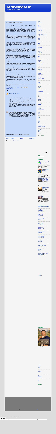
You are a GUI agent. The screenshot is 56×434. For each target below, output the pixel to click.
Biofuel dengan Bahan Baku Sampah (45, 196)
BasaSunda (40, 33)
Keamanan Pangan (41, 228)
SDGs (39, 116)
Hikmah (39, 57)
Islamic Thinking (40, 64)
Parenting (39, 99)
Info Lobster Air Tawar (41, 220)
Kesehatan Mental (41, 78)
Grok (38, 375)
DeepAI (39, 370)
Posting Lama (32, 138)
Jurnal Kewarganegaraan (42, 224)
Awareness (40, 27)
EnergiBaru (40, 48)
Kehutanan (39, 73)
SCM (38, 114)
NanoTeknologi (40, 91)
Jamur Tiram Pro (40, 223)
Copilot (39, 368)
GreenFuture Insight (41, 218)
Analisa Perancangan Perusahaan (43, 206)
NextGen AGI (40, 241)
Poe (38, 381)
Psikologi (39, 108)
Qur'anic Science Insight (42, 245)
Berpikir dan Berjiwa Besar (42, 34)
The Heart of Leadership (42, 255)
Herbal (39, 56)
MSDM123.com (40, 240)
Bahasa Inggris (40, 31)
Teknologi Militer (40, 129)
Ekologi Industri (40, 214)
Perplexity (39, 379)
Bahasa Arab (40, 30)
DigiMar (39, 39)
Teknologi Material (41, 127)
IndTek (39, 61)
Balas (10, 107)
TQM (38, 131)
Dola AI (39, 372)
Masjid (39, 87)
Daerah (39, 38)
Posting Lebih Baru (10, 138)
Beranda (22, 138)
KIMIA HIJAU (40, 232)
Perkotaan (39, 101)
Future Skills (40, 52)
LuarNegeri (40, 86)
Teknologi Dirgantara (41, 126)
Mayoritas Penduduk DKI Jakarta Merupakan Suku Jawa (45, 170)
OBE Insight (40, 242)
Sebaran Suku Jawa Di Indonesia (45, 188)
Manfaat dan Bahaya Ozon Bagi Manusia (45, 161)
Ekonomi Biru (40, 47)
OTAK (39, 96)
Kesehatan (11, 88)
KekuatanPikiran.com (41, 229)
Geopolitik (39, 53)
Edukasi (39, 42)
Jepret (39, 68)
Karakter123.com (40, 227)
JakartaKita (40, 66)
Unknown (10, 93)
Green (39, 55)
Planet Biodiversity (41, 244)
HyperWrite (40, 376)
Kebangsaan (40, 70)
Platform (39, 105)
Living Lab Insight (41, 237)
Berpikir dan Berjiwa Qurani (42, 35)
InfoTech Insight (40, 222)
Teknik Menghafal (41, 254)
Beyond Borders (40, 207)
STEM (39, 121)
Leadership (40, 83)
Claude (39, 367)
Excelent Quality (40, 215)
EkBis (39, 43)
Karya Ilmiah (40, 69)
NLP (38, 92)
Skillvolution (40, 249)
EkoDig (39, 44)
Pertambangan (40, 103)
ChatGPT (39, 366)
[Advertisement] (25, 15)
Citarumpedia (40, 209)
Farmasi (39, 51)
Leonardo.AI (40, 377)
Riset (39, 112)
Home (39, 21)
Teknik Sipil (40, 125)
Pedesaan (39, 100)
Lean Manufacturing (41, 236)
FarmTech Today (40, 216)
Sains (39, 113)
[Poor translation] (4, 418)
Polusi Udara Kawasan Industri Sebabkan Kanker (45, 179)
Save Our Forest (40, 246)
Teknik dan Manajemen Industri (43, 253)
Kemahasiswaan (40, 74)
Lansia (39, 82)
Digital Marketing (40, 210)
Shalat (39, 117)
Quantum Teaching (41, 109)
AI (38, 25)
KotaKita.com (40, 233)
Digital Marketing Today (42, 211)
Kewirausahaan (40, 79)
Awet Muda (40, 29)
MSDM (39, 90)
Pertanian (39, 104)
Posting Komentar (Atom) (14, 140)
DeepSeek (39, 371)
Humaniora (39, 60)
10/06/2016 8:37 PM (16, 93)
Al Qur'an (39, 26)
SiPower (39, 118)
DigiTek (39, 40)
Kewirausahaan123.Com (42, 231)
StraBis (39, 122)
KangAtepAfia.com (19, 6)
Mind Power (40, 88)
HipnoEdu (39, 219)
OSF (38, 95)
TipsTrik (39, 130)
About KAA (39, 22)
